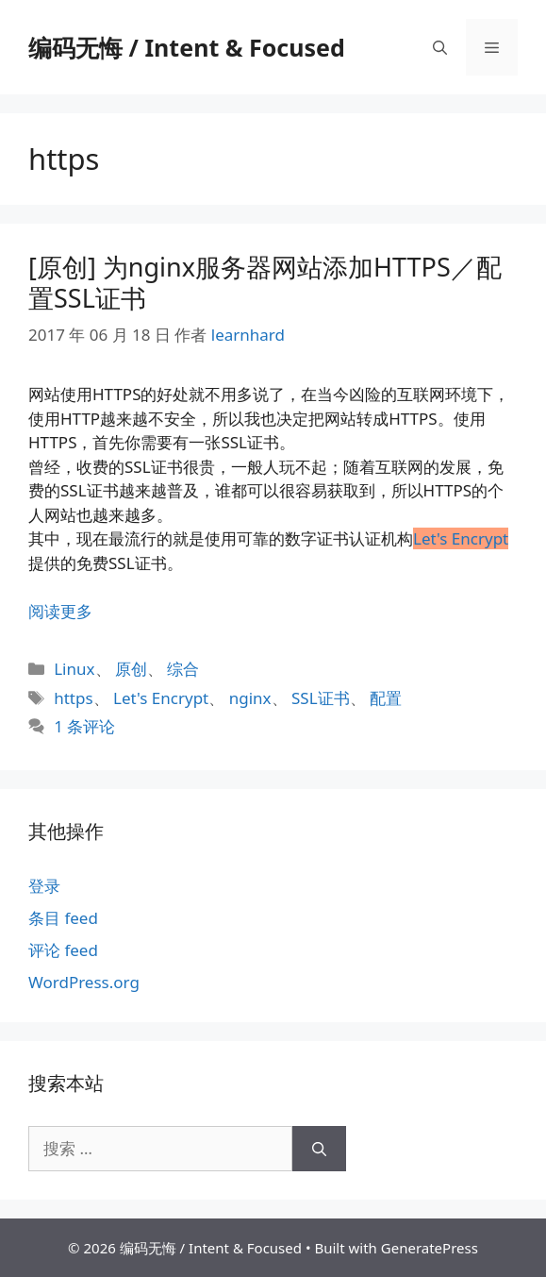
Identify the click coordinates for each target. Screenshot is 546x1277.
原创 (131, 669)
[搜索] (319, 1148)
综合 (183, 669)
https (73, 698)
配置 (386, 698)
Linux (74, 669)
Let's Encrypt (160, 698)
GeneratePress (429, 1247)
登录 (44, 886)
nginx (250, 698)
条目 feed (63, 918)
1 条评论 (84, 726)
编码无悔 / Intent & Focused (186, 47)
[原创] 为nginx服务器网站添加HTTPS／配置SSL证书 (265, 281)
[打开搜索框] (440, 47)
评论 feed (63, 950)
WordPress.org (84, 982)
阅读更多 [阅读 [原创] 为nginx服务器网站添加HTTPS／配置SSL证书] (60, 611)
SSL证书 (320, 698)
